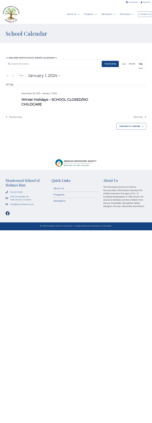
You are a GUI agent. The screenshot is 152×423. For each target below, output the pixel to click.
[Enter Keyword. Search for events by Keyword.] (54, 64)
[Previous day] (7, 75)
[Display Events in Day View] (141, 64)
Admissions (106, 14)
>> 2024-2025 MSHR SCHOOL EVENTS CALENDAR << (32, 58)
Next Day (139, 117)
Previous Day (15, 117)
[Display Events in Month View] (132, 64)
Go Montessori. (106, 227)
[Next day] (13, 75)
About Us (71, 14)
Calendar (132, 2)
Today (21, 75)
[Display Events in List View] (124, 64)
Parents (146, 2)
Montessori (125, 14)
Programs (89, 14)
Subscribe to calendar (129, 127)
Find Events (110, 64)
